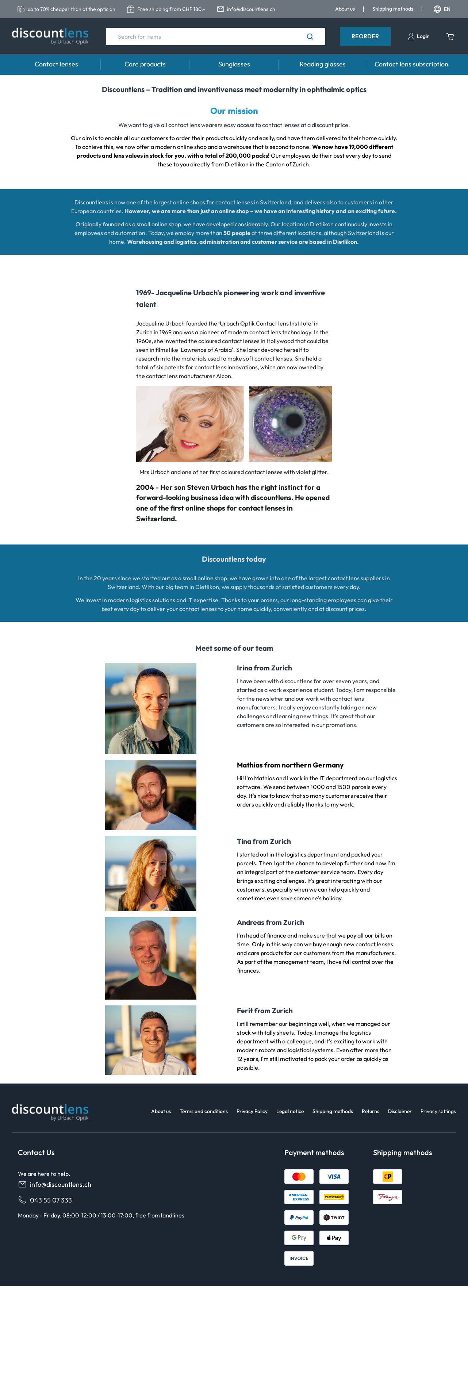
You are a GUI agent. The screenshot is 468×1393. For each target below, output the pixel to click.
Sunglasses (234, 64)
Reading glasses (323, 64)
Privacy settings (438, 1111)
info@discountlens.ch (54, 1184)
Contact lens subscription (411, 64)
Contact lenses (56, 64)
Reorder (365, 36)
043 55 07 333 (45, 1200)
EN (442, 9)
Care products (145, 64)
